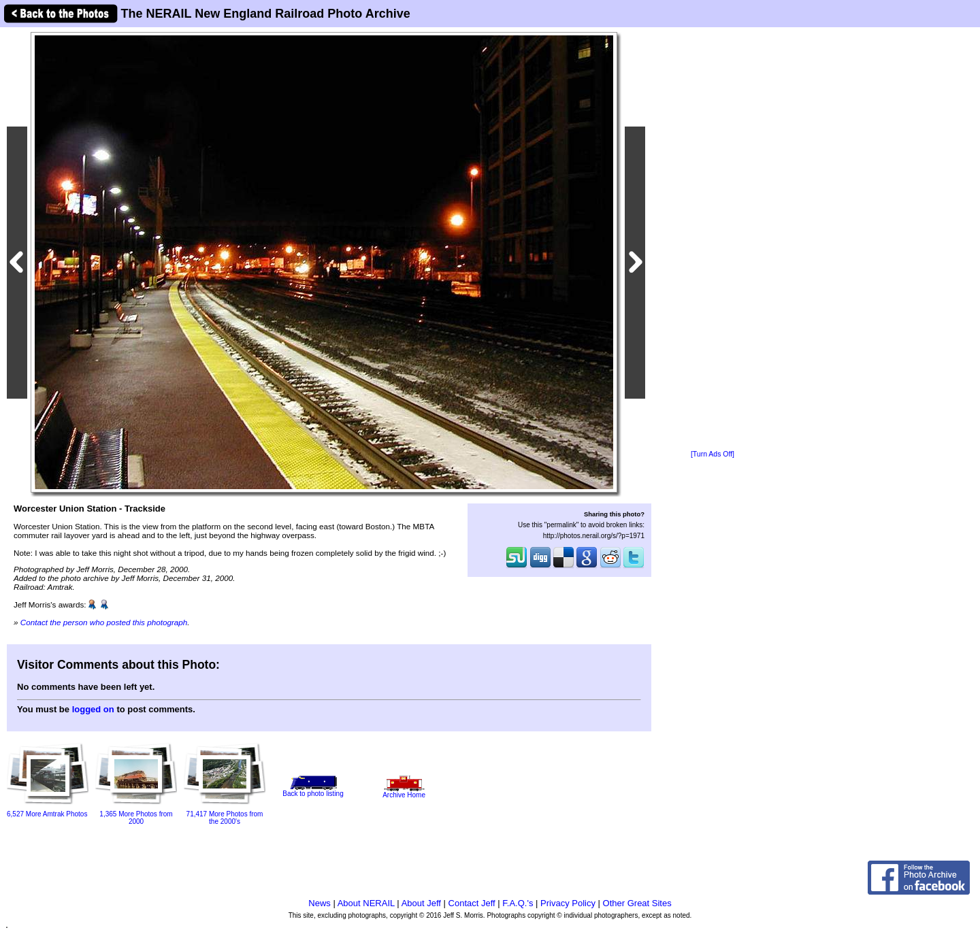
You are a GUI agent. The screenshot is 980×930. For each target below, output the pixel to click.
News (319, 903)
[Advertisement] (712, 239)
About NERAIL (366, 903)
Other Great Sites (637, 903)
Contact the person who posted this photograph (104, 622)
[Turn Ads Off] (712, 454)
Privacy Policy (567, 903)
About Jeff (421, 903)
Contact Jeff (471, 903)
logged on (93, 709)
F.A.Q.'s (517, 903)
